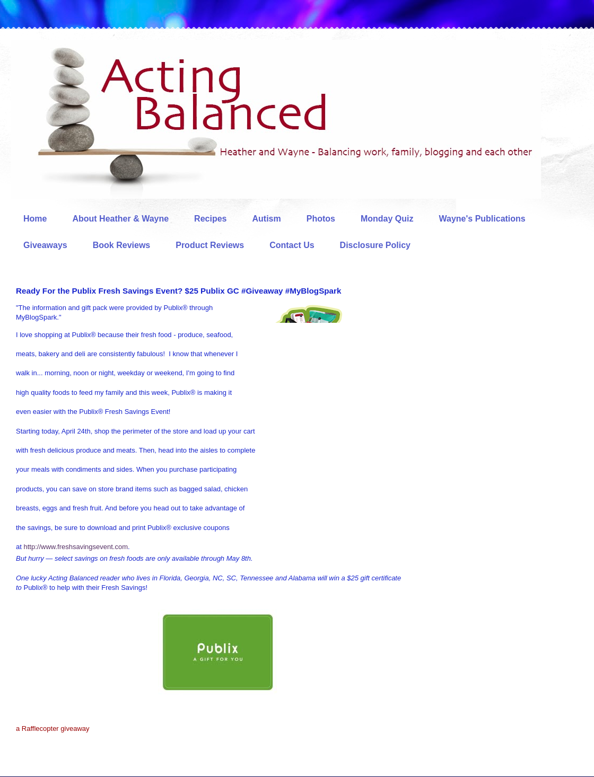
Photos (321, 218)
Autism (266, 218)
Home (35, 218)
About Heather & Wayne (120, 218)
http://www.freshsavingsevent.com (75, 547)
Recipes (210, 218)
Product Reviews (210, 245)
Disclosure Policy (375, 245)
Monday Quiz (387, 218)
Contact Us (291, 245)
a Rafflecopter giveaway (53, 728)
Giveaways (45, 245)
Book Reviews (121, 245)
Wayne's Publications (482, 218)
